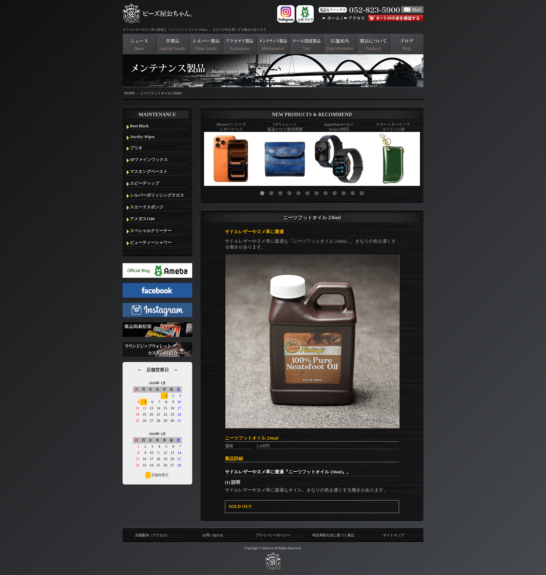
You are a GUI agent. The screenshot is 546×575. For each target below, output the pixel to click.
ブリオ (136, 148)
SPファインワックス (149, 160)
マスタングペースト (148, 172)
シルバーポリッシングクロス (157, 195)
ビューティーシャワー (151, 243)
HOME (129, 93)
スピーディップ (144, 183)
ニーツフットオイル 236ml (160, 93)
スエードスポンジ (146, 207)
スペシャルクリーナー (151, 231)
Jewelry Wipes (142, 137)
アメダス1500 (142, 219)
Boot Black (139, 126)
